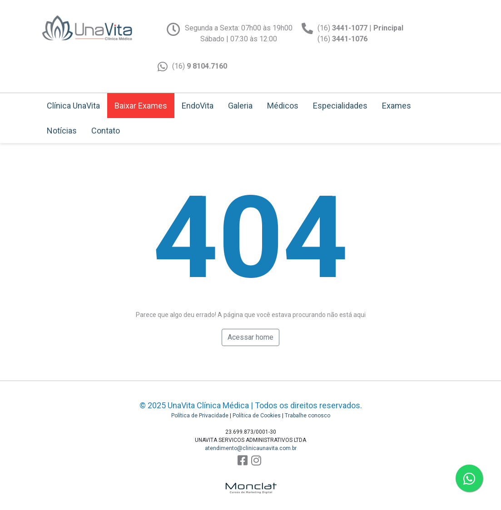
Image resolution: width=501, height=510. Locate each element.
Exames (396, 105)
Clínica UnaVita (73, 105)
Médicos (282, 105)
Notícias (62, 130)
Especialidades (340, 105)
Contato (105, 130)
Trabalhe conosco (307, 415)
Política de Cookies (257, 415)
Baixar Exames (140, 105)
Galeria (240, 105)
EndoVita (197, 105)
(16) (199, 66)
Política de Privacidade (199, 415)
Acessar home (250, 337)
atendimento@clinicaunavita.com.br (251, 448)
